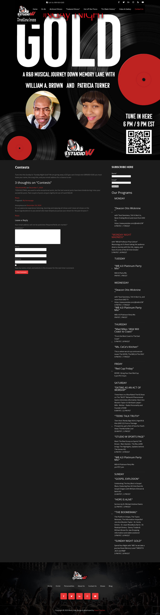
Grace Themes (99, 610)
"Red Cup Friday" (124, 368)
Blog (110, 586)
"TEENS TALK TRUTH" (126, 416)
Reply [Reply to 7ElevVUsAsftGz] (17, 198)
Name (17, 249)
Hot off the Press (90, 9)
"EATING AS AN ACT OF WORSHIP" (127, 389)
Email (17, 255)
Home (35, 9)
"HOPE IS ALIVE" (123, 499)
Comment (19, 228)
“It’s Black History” (108, 9)
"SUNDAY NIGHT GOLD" (128, 540)
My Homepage (28, 200)
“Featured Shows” (73, 9)
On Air (43, 9)
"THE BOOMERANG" (125, 512)
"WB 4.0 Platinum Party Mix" (128, 267)
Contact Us (139, 9)
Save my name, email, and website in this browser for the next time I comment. (44, 270)
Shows (102, 586)
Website (18, 262)
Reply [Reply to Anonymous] (17, 215)
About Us (81, 586)
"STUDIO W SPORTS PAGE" (129, 436)
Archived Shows (56, 9)
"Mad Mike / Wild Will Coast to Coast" (126, 330)
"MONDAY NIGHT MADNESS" (121, 236)
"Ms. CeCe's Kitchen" (126, 346)
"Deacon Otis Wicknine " (127, 209)
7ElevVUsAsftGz (20, 187)
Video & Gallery (125, 9)
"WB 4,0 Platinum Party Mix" (128, 458)
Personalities (69, 586)
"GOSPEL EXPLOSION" (126, 478)
